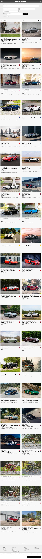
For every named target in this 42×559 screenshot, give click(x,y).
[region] (21, 556)
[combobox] (11, 9)
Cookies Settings (36, 548)
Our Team (4, 549)
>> (23, 20)
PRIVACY (35, 547)
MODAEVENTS (14, 550)
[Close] (40, 554)
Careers (13, 549)
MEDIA (25, 547)
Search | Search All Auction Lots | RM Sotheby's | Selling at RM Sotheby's (20, 1)
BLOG (25, 550)
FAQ (12, 548)
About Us (4, 548)
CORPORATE (14, 547)
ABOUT (4, 547)
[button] (39, 1)
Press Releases (26, 549)
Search (25, 13)
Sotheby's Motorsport (15, 551)
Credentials (26, 548)
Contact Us (4, 550)
